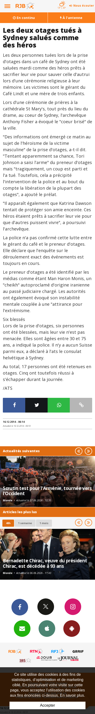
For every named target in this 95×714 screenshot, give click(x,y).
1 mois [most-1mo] (44, 523)
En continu (24, 17)
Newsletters (22, 628)
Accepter (47, 705)
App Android (71, 628)
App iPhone (47, 628)
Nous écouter (83, 6)
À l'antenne (71, 17)
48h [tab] (8, 523)
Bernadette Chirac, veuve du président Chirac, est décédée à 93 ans (45, 563)
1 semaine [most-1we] (25, 523)
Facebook (19, 607)
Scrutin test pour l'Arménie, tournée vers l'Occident (47, 490)
